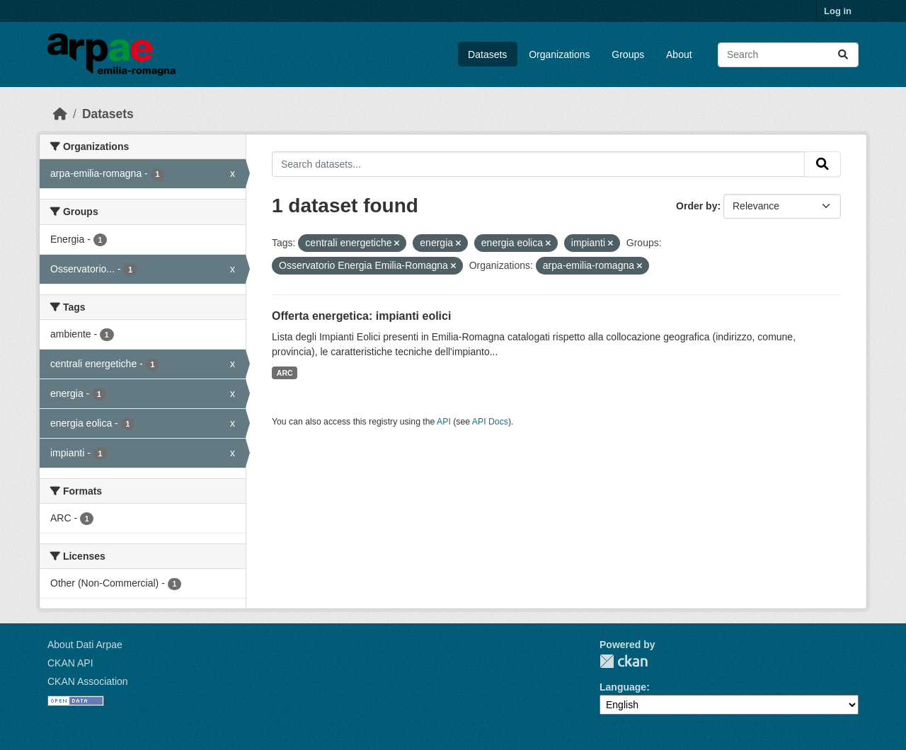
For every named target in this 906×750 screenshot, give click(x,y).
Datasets (487, 54)
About (679, 54)
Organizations (559, 54)
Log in (837, 11)
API (444, 422)
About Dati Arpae (84, 644)
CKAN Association (87, 681)
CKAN (624, 661)
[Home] (60, 114)
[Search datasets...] (788, 54)
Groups (628, 54)
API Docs (490, 422)
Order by (696, 206)
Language (623, 687)
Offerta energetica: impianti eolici (361, 316)
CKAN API (70, 663)
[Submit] (843, 54)
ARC (285, 373)
